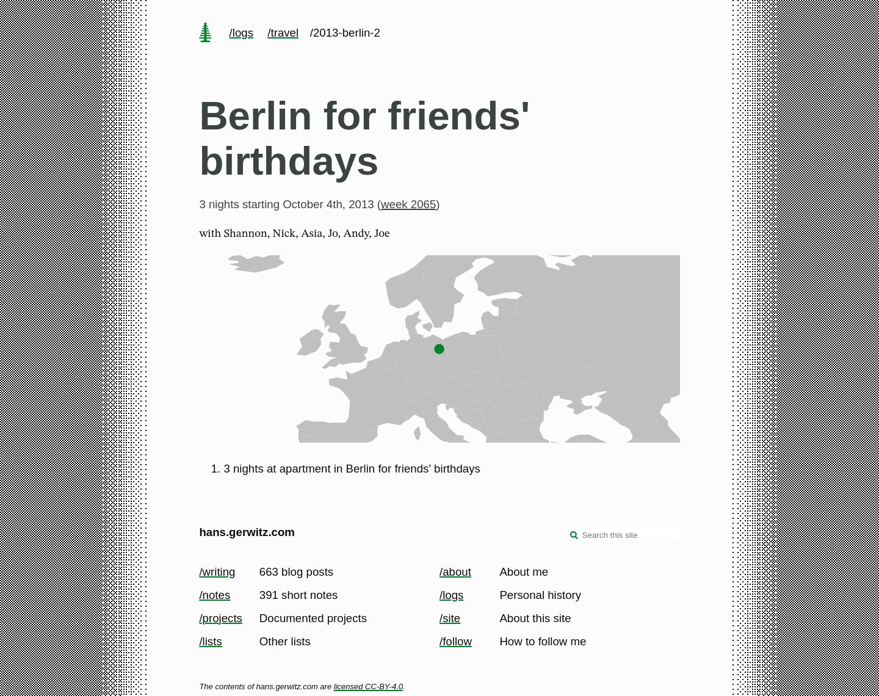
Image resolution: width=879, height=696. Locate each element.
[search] (574, 536)
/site (450, 618)
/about (455, 571)
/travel (282, 32)
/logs (241, 32)
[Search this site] (622, 535)
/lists (210, 641)
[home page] (206, 34)
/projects (220, 618)
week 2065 (408, 204)
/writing (217, 571)
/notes (214, 595)
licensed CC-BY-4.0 (368, 686)
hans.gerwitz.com (247, 532)
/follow (456, 641)
